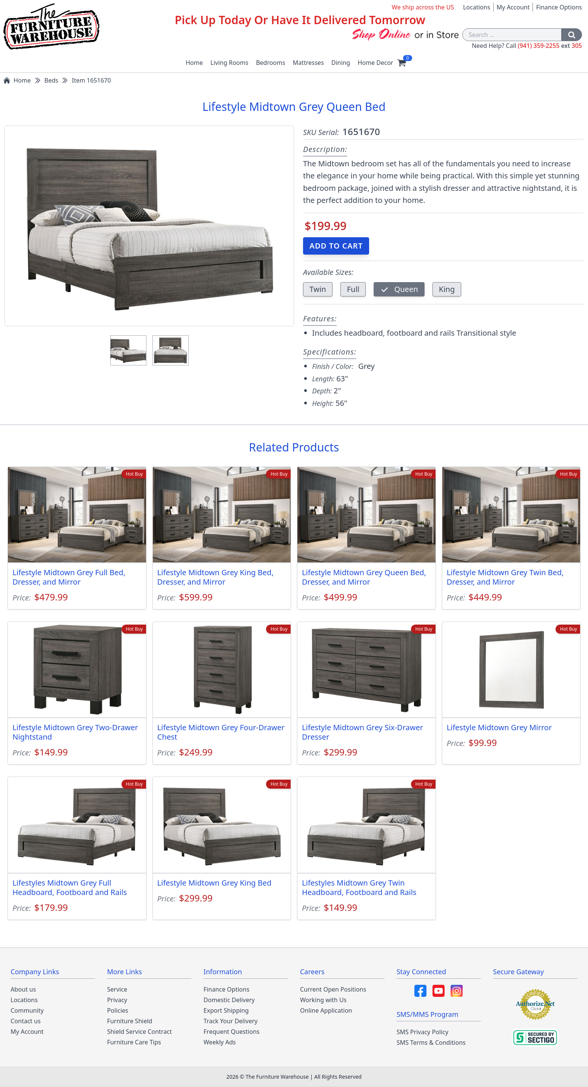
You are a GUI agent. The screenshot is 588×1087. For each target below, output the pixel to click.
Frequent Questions (231, 1031)
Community (27, 1010)
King (447, 289)
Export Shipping (226, 1010)
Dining (340, 62)
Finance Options (559, 7)
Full (353, 289)
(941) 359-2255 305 (550, 45)
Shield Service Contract (139, 1031)
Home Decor (375, 62)
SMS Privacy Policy (422, 1032)
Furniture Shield (129, 1021)
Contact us (26, 1021)
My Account (513, 7)
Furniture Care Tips (134, 1042)
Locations (476, 7)
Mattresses (308, 62)
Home (194, 62)
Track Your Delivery (230, 1021)
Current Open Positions (333, 989)
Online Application (326, 1010)
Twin (317, 289)
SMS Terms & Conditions (431, 1042)
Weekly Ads (219, 1042)
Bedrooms (270, 62)
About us (23, 989)
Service (117, 989)
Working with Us (323, 1000)
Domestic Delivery (229, 1000)
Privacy (117, 1000)
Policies (117, 1010)
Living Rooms (230, 62)
